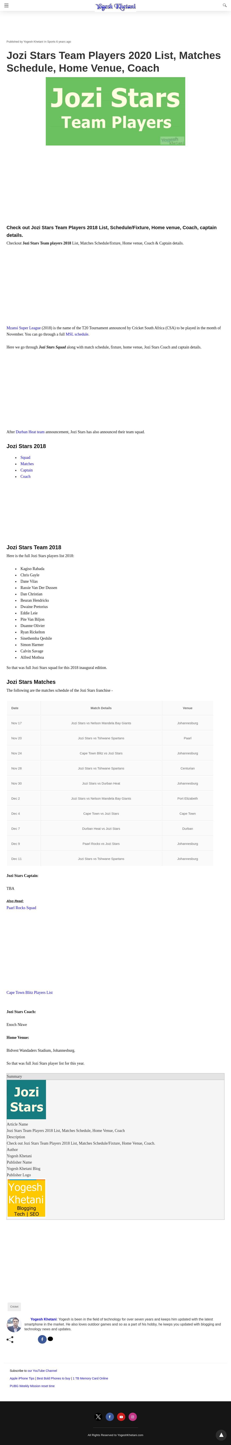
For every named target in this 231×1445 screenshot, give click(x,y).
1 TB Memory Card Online (90, 1378)
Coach (25, 476)
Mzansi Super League (24, 328)
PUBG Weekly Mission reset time (32, 1386)
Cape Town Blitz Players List (30, 992)
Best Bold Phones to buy (53, 1378)
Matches (27, 464)
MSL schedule (77, 334)
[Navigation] (5, 5)
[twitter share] (50, 1339)
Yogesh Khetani (33, 41)
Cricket (14, 1306)
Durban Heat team (30, 432)
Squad (25, 457)
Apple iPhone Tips (22, 1378)
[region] (115, 187)
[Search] (224, 5)
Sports (51, 41)
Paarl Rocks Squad (21, 908)
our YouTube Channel (42, 1370)
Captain (26, 470)
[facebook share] (42, 1339)
